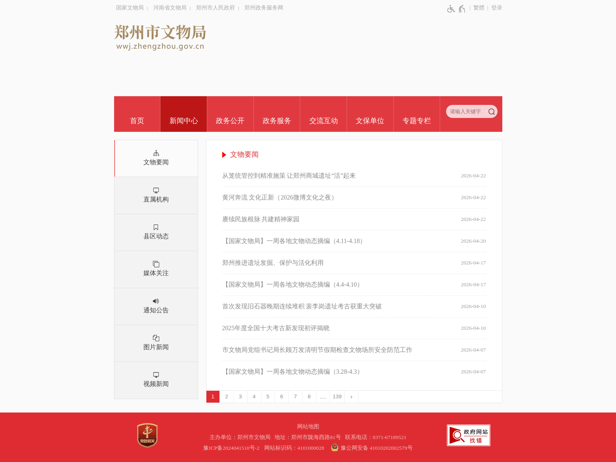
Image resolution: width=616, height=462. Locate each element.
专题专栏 (416, 121)
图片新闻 (156, 347)
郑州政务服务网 (263, 8)
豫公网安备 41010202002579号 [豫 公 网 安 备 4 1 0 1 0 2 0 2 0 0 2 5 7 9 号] (371, 447)
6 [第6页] (281, 396)
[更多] (323, 397)
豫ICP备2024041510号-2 (231, 448)
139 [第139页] (337, 396)
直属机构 (156, 199)
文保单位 (370, 121)
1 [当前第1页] (213, 396)
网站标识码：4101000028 (295, 448)
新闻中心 (184, 121)
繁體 (478, 8)
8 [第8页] (309, 396)
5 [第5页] (268, 396)
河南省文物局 (170, 8)
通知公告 (156, 310)
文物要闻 (156, 162)
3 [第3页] (240, 396)
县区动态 (156, 236)
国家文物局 (130, 8)
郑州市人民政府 (215, 8)
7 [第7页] (295, 396)
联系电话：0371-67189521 (376, 437)
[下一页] (352, 397)
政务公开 (230, 121)
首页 (137, 121)
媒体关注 (156, 273)
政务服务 (277, 121)
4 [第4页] (254, 396)
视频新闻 (156, 383)
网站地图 (308, 427)
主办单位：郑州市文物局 (241, 437)
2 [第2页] (226, 396)
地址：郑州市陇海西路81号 (309, 437)
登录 (496, 8)
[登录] (493, 8)
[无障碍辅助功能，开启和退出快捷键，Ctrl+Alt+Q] (456, 8)
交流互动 (323, 121)
